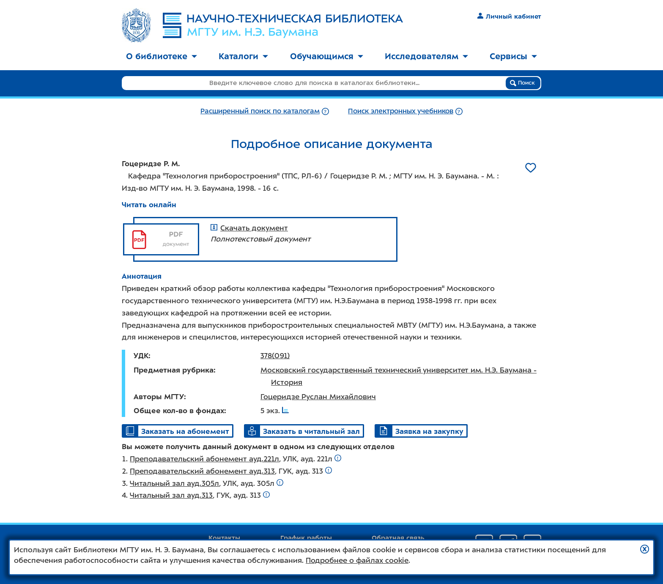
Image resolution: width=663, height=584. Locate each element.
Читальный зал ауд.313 (171, 495)
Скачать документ (249, 228)
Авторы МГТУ (159, 396)
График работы (306, 538)
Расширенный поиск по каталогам (260, 111)
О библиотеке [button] (161, 56)
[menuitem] (161, 57)
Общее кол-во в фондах (179, 410)
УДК (141, 355)
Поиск (522, 83)
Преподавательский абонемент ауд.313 (202, 471)
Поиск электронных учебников (400, 111)
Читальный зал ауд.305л (174, 483)
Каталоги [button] (243, 56)
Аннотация (142, 276)
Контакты (224, 538)
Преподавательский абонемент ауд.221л (204, 459)
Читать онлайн (149, 204)
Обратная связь (398, 538)
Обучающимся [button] (326, 56)
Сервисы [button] (513, 56)
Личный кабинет (509, 16)
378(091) (275, 355)
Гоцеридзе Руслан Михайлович (318, 396)
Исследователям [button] (426, 56)
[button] (644, 549)
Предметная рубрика (174, 370)
